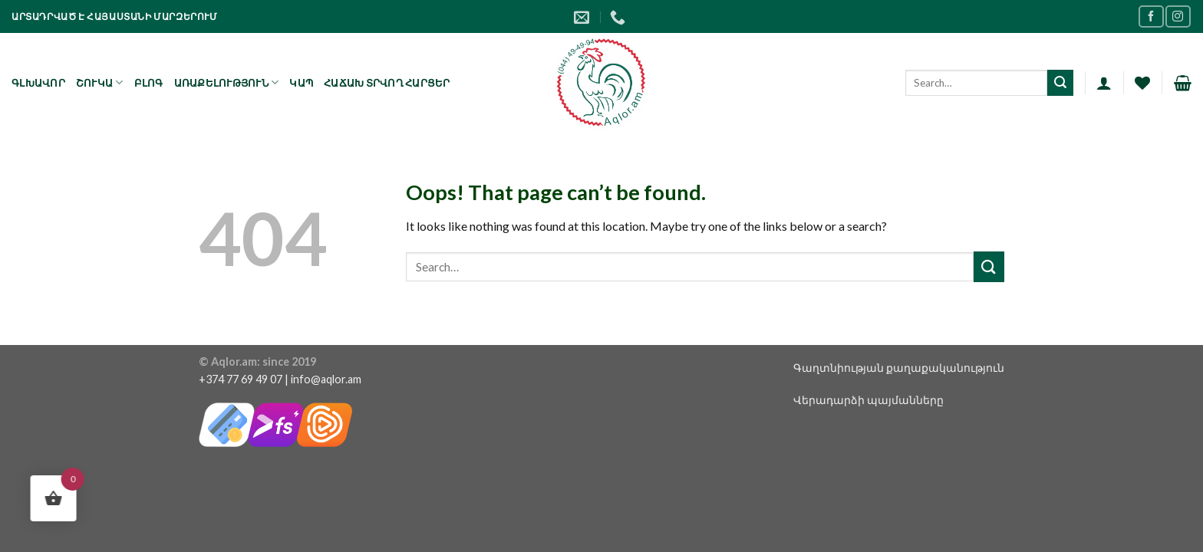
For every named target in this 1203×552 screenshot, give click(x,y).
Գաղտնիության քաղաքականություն (898, 367)
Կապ (301, 83)
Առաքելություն (226, 82)
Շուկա (100, 82)
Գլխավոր (38, 83)
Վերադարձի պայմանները (868, 399)
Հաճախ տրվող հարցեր (387, 83)
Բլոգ (148, 83)
